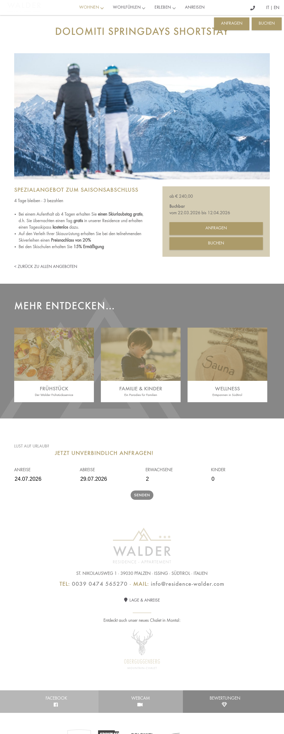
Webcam (140, 701)
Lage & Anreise (142, 600)
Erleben (163, 7)
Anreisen (195, 7)
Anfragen (231, 23)
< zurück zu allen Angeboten (45, 267)
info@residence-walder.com (187, 584)
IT (267, 8)
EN (276, 8)
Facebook (56, 701)
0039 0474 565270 (100, 584)
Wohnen (89, 7)
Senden (142, 495)
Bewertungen (225, 701)
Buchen (267, 23)
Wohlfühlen (127, 7)
